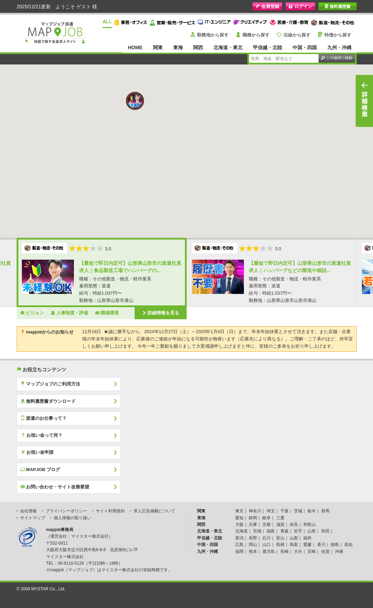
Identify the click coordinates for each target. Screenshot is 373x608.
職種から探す (256, 34)
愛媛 (307, 544)
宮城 (257, 531)
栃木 (311, 511)
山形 (311, 531)
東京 (239, 511)
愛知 (239, 517)
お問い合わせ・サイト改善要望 (55, 486)
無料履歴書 (337, 6)
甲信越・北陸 (267, 47)
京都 (266, 524)
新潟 (239, 538)
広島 (239, 544)
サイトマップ (32, 517)
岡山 (253, 544)
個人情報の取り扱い (72, 517)
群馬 (325, 511)
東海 (178, 47)
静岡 (253, 517)
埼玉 (270, 511)
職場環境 (107, 312)
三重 (280, 517)
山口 (266, 544)
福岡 (239, 551)
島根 (280, 544)
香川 (321, 544)
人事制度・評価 (69, 312)
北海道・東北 (228, 47)
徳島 (335, 544)
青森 (284, 531)
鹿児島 (268, 551)
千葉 (284, 511)
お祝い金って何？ (41, 435)
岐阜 (266, 517)
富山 (280, 538)
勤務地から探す (213, 34)
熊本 (253, 551)
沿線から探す (297, 34)
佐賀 (325, 551)
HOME (135, 47)
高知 (348, 544)
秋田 (325, 531)
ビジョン (32, 312)
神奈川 (255, 511)
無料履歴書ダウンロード (48, 401)
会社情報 (28, 511)
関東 (158, 47)
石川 (266, 538)
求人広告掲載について (154, 511)
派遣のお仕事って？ (43, 418)
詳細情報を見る (160, 312)
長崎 (284, 551)
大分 (298, 551)
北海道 (241, 531)
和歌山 (309, 524)
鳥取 (294, 544)
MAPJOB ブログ (40, 469)
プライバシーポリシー (66, 511)
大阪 (239, 524)
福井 (307, 538)
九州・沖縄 (339, 47)
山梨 (294, 538)
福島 (270, 531)
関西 (198, 47)
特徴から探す (337, 34)
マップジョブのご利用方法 (50, 383)
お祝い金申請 (37, 452)
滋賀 (280, 524)
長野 (253, 538)
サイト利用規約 (110, 511)
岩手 (298, 531)
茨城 (298, 511)
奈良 (294, 524)
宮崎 (311, 551)
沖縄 (339, 551)
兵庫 (253, 524)
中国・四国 (305, 47)
